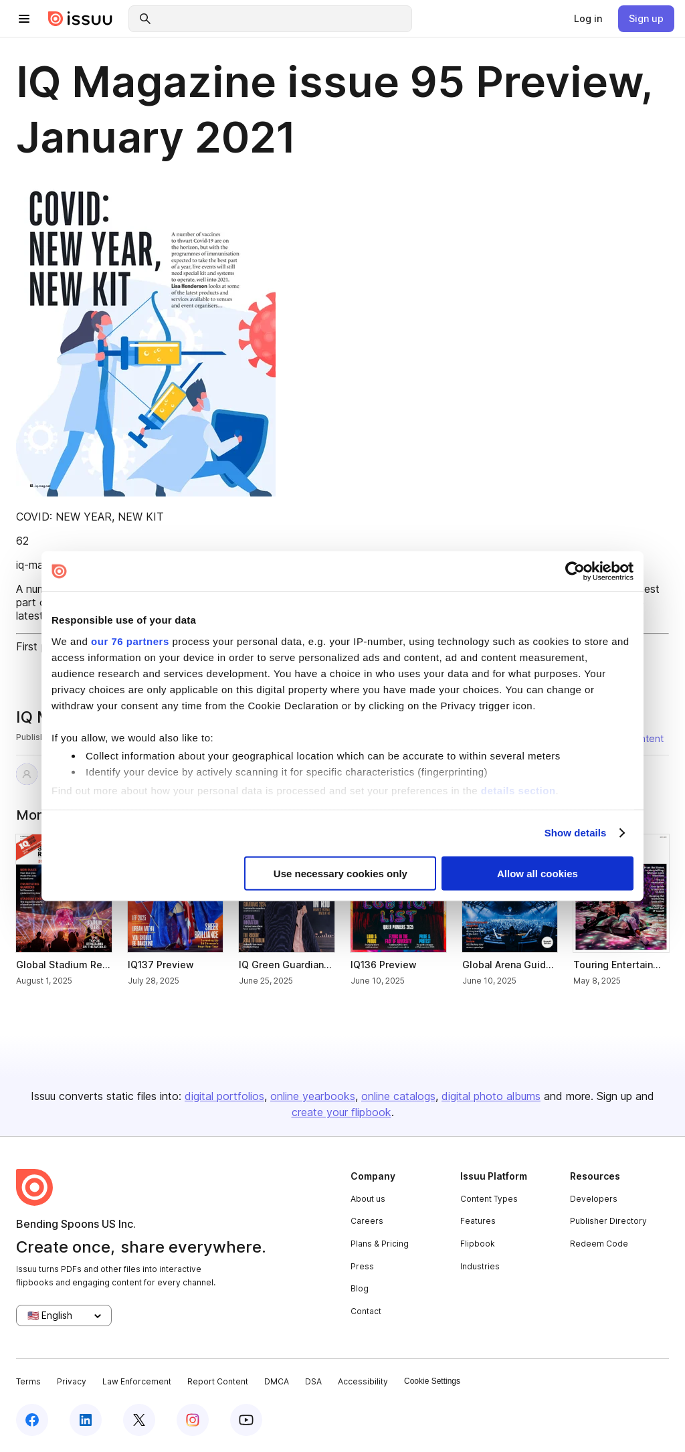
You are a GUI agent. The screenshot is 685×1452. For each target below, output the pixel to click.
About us (368, 1199)
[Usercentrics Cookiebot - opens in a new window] (574, 571)
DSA (313, 1381)
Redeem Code (599, 1244)
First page (40, 646)
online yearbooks (312, 1096)
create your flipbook (341, 1112)
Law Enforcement (136, 1381)
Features (478, 1221)
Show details (576, 832)
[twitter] (139, 1420)
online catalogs (398, 1096)
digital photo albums (491, 1096)
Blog (360, 1288)
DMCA (276, 1381)
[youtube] (246, 1420)
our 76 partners (130, 640)
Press (362, 1266)
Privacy (71, 1381)
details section (518, 790)
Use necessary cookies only (340, 873)
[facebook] (32, 1420)
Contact (366, 1311)
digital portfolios (224, 1096)
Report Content (217, 1381)
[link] (588, 18)
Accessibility (363, 1381)
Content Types (489, 1199)
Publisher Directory (608, 1221)
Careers (367, 1221)
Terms (28, 1381)
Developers (593, 1199)
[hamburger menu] (24, 18)
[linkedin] (86, 1420)
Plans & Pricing (380, 1244)
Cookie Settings (432, 1381)
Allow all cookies (537, 873)
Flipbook (477, 1244)
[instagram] (193, 1420)
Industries (480, 1266)
